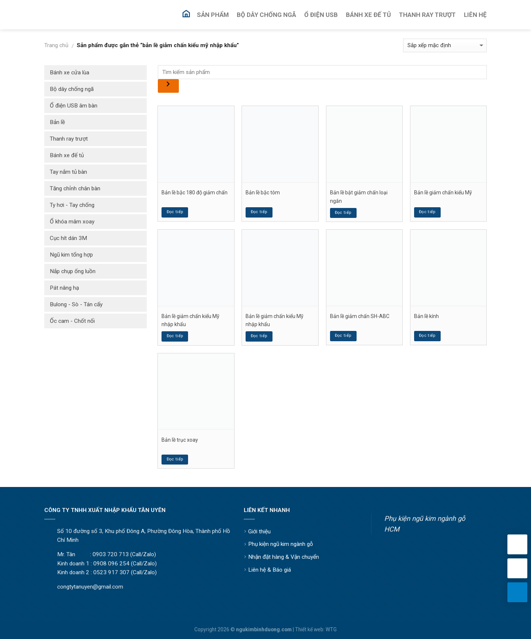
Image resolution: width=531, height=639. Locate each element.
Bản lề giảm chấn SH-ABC (359, 316)
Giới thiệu (259, 531)
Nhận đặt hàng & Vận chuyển (283, 557)
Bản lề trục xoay (180, 440)
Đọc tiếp (175, 211)
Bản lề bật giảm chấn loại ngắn (359, 197)
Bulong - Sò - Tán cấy (76, 304)
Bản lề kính (426, 316)
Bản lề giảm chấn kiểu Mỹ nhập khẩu (190, 320)
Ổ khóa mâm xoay (72, 221)
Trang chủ (56, 45)
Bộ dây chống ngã (72, 89)
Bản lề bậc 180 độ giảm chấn (195, 192)
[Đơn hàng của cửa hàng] (445, 45)
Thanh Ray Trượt (427, 14)
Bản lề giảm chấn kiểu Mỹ (443, 192)
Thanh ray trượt (69, 138)
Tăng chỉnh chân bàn (75, 188)
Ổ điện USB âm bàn (73, 105)
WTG (331, 629)
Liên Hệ (475, 14)
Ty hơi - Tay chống (72, 205)
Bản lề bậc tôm (263, 192)
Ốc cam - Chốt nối (72, 321)
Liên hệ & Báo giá (269, 569)
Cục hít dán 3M (68, 238)
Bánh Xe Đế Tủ (368, 14)
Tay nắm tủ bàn (68, 172)
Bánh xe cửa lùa (69, 72)
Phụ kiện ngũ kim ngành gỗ (280, 544)
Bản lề (57, 122)
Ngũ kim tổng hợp (71, 254)
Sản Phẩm (213, 14)
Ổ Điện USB (321, 14)
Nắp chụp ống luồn (73, 271)
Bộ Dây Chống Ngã (266, 14)
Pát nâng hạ (64, 288)
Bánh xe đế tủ (67, 155)
